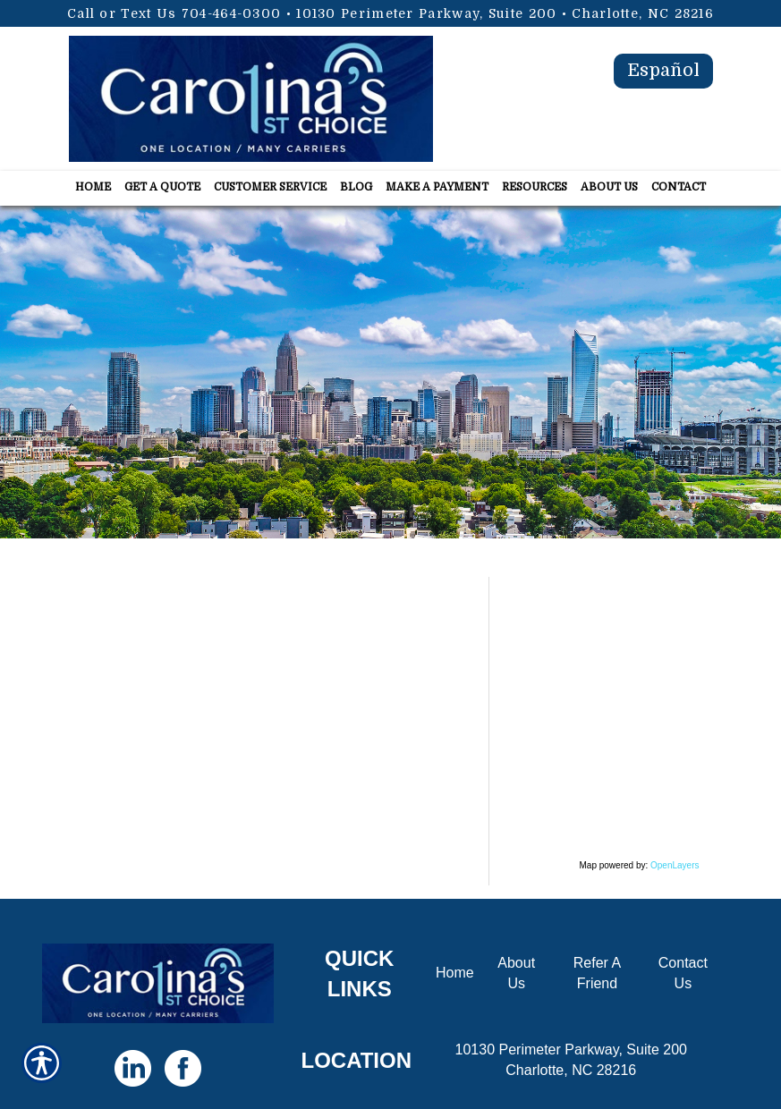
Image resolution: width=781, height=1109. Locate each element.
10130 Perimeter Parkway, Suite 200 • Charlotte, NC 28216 (505, 13)
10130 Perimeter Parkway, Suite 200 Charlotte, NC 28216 (571, 1060)
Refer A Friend (597, 973)
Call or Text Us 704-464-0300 (174, 13)
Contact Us (683, 973)
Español (663, 70)
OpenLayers (674, 865)
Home (455, 972)
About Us (516, 973)
